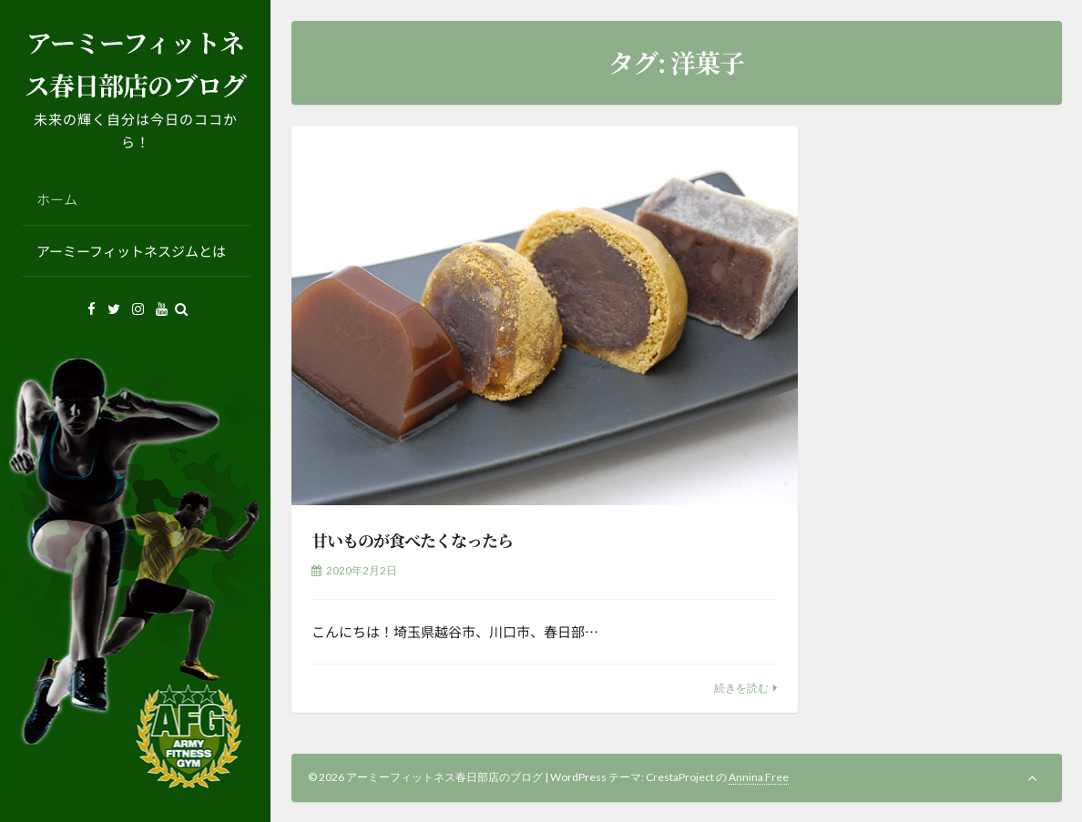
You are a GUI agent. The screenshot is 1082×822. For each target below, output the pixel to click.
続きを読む (741, 688)
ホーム (56, 198)
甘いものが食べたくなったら (412, 540)
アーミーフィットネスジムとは (131, 250)
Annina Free (759, 777)
